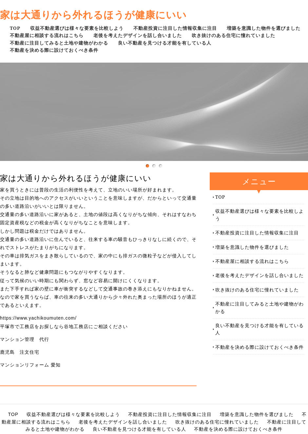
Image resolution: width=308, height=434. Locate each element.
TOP (15, 28)
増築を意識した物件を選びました (263, 28)
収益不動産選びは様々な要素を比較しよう (77, 28)
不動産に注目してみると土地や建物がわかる (59, 43)
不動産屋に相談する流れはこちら (47, 35)
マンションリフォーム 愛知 (30, 364)
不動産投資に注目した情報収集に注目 (175, 28)
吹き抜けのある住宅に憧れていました (233, 35)
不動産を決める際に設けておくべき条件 (54, 50)
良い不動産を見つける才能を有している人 (164, 43)
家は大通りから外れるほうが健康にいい (93, 14)
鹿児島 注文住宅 (19, 352)
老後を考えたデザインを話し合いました (137, 35)
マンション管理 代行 (24, 339)
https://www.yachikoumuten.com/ (38, 318)
